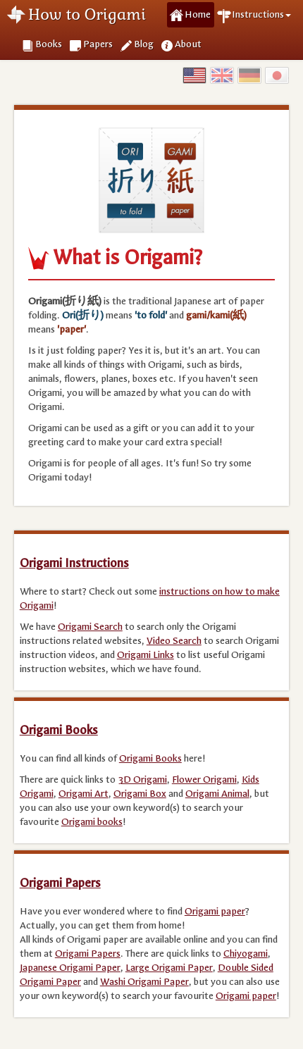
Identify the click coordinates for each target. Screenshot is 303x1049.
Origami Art (83, 794)
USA (194, 75)
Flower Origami (204, 780)
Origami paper (215, 911)
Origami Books (59, 730)
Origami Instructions (74, 563)
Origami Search (90, 627)
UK (222, 75)
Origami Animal (217, 794)
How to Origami (87, 14)
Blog (144, 44)
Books (48, 44)
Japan (277, 75)
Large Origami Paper (169, 968)
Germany (249, 75)
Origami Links (145, 655)
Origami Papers (60, 883)
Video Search (174, 641)
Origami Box (139, 794)
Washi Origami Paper (144, 982)
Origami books (92, 822)
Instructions (261, 14)
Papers (98, 44)
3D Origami (142, 780)
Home (198, 14)
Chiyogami (245, 954)
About (188, 44)
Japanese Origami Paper (70, 968)
